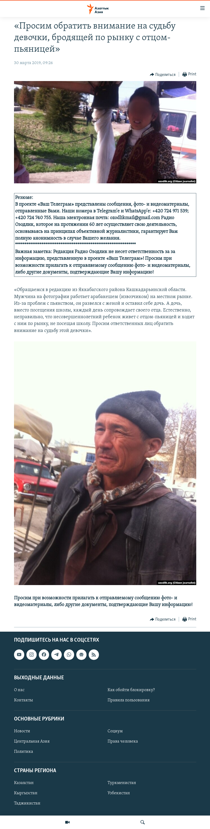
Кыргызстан (25, 793)
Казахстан (24, 783)
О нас (19, 690)
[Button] (163, 75)
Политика (23, 752)
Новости (22, 731)
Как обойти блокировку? (131, 690)
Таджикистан (27, 803)
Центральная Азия (32, 741)
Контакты (23, 700)
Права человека (123, 741)
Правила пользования (129, 700)
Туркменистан (122, 783)
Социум (115, 731)
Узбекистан (119, 793)
